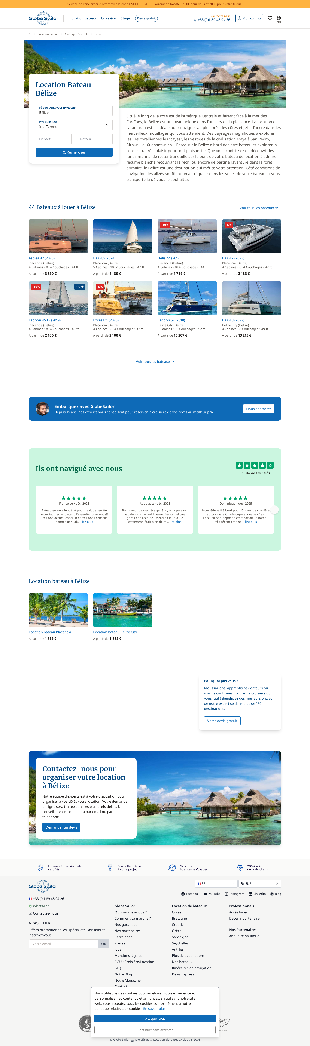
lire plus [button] (87, 522)
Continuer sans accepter (155, 1030)
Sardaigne (180, 937)
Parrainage (124, 937)
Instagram (234, 894)
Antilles (178, 949)
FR (216, 883)
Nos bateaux (182, 961)
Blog (275, 894)
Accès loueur (239, 912)
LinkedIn (257, 894)
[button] (82, 18)
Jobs (118, 949)
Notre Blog (123, 974)
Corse (176, 912)
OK (103, 943)
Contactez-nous (43, 913)
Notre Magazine (128, 980)
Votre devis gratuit (222, 720)
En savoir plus (154, 1008)
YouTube (212, 894)
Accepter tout (155, 1018)
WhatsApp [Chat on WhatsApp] (39, 906)
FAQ (118, 968)
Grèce (177, 930)
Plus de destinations (188, 955)
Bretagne (179, 918)
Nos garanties (126, 924)
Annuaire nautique (244, 936)
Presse (120, 943)
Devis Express (183, 974)
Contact (121, 986)
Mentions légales (128, 955)
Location (147, 961)
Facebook (190, 894)
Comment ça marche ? (133, 918)
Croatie (178, 924)
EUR (260, 883)
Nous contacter (258, 408)
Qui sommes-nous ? (131, 912)
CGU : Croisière (127, 961)
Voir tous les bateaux (259, 207)
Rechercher (74, 152)
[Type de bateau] (74, 125)
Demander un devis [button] (61, 827)
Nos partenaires (128, 930)
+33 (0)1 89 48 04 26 (46, 898)
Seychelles (180, 943)
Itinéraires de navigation (192, 968)
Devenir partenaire (244, 918)
